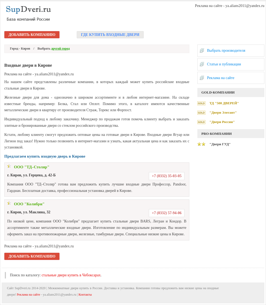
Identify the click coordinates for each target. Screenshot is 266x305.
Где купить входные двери (110, 35)
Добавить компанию (32, 35)
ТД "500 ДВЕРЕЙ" (224, 103)
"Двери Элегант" (223, 112)
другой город (60, 48)
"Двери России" (222, 122)
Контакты (85, 294)
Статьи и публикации (224, 64)
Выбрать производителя (226, 51)
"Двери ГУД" (220, 144)
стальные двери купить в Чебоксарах (71, 275)
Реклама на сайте (220, 78)
